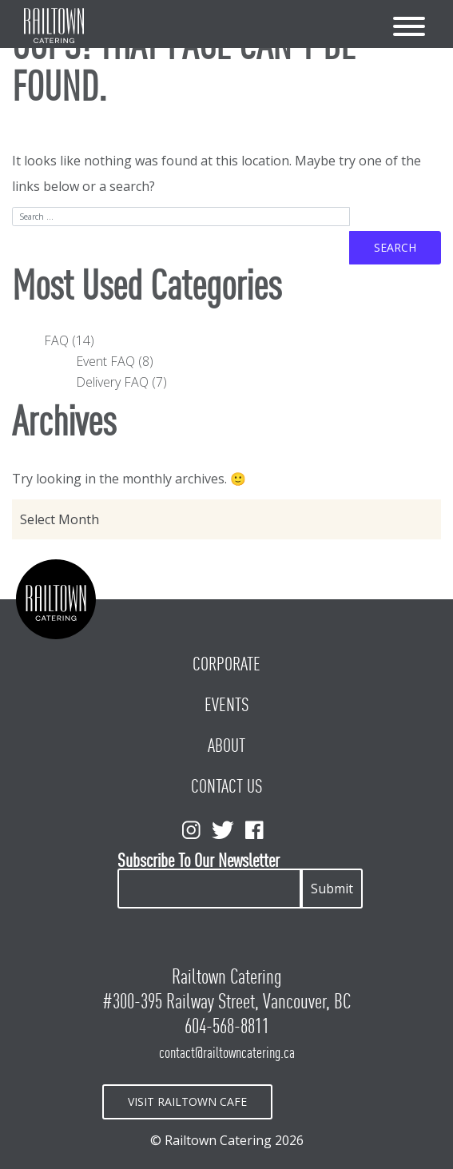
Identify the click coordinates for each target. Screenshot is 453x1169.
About (226, 745)
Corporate (226, 664)
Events (227, 705)
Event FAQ (105, 361)
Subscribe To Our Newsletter (198, 861)
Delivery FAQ (112, 382)
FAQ (56, 340)
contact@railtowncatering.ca (227, 1052)
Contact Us (227, 786)
